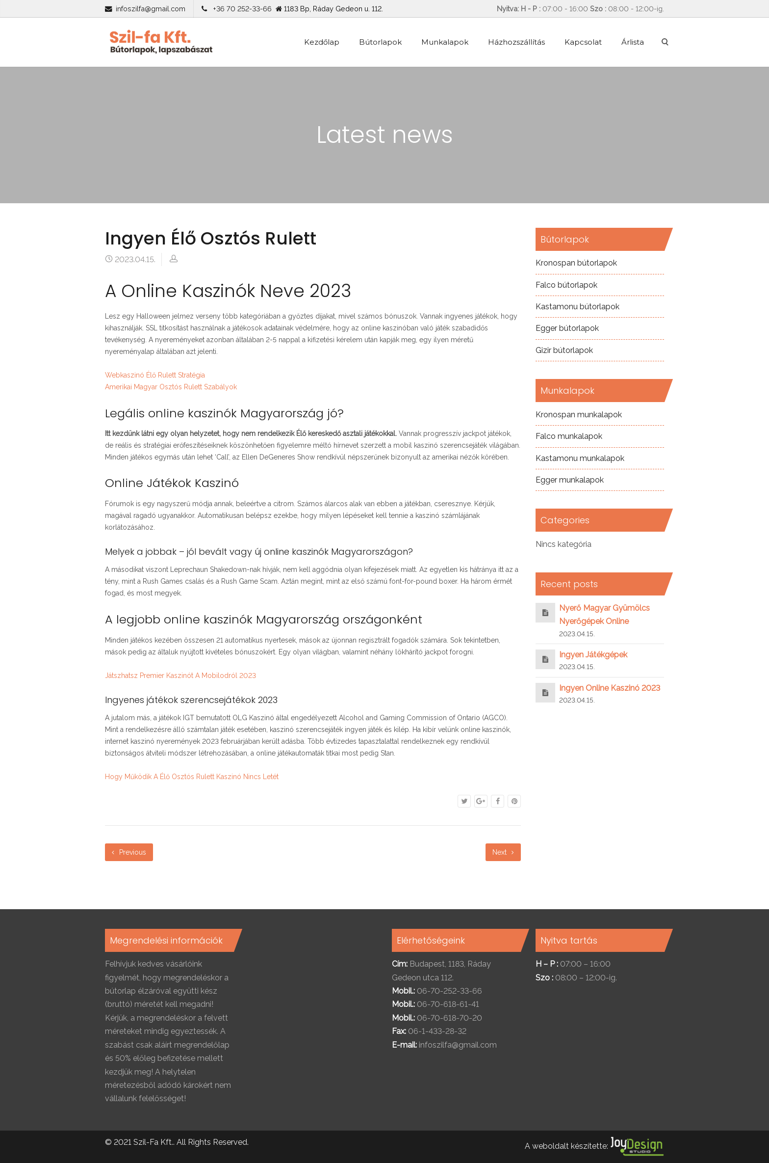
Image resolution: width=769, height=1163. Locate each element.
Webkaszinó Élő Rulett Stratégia (155, 375)
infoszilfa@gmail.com (150, 8)
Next (503, 852)
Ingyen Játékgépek (593, 654)
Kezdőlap (321, 42)
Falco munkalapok (569, 436)
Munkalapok (444, 42)
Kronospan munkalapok (579, 414)
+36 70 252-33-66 (240, 8)
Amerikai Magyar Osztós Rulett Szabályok (171, 387)
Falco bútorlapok (566, 285)
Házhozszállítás (516, 42)
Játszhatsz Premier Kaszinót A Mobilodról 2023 (180, 675)
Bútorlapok (380, 42)
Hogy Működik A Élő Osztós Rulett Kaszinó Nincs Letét (192, 777)
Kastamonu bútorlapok (577, 306)
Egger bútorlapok (567, 328)
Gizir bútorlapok (564, 350)
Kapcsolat (583, 42)
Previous (129, 852)
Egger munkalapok (570, 480)
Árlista (632, 42)
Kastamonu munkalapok (580, 458)
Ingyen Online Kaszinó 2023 (609, 688)
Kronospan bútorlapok (576, 263)
